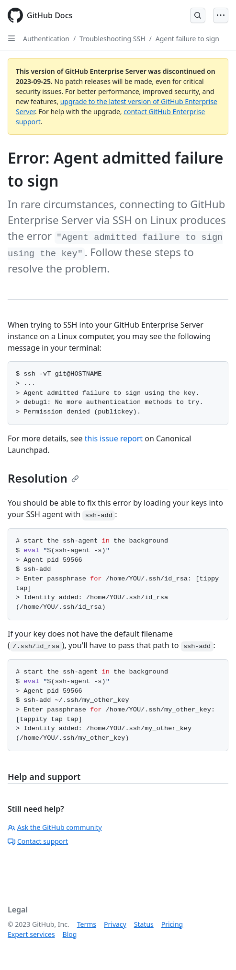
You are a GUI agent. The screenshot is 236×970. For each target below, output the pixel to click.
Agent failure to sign (187, 38)
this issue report (114, 438)
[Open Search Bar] (197, 15)
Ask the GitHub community (55, 827)
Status (144, 924)
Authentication (46, 38)
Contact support (38, 841)
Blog (70, 934)
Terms (86, 924)
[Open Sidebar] (11, 38)
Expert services (31, 934)
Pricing (172, 924)
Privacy (115, 924)
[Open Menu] (220, 15)
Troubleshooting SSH (112, 38)
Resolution (43, 478)
